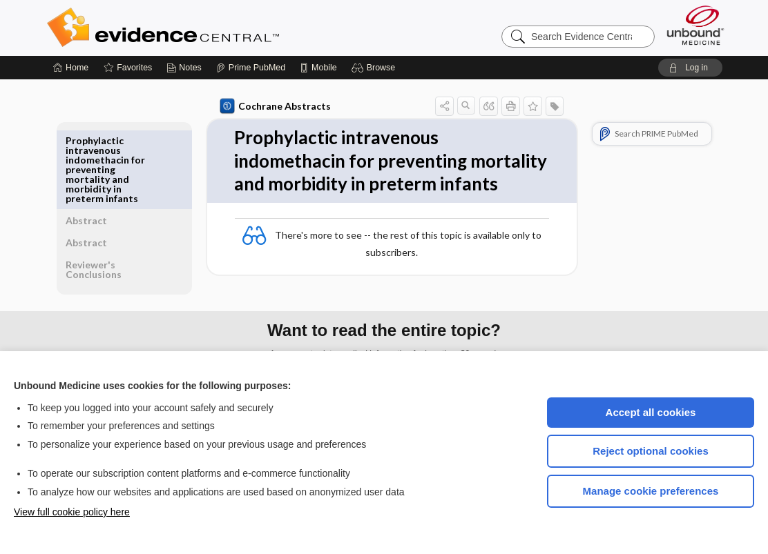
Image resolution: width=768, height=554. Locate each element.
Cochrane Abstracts (273, 106)
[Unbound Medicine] (695, 25)
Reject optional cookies (651, 451)
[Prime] (250, 67)
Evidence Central (218, 27)
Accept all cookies (651, 412)
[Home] (70, 67)
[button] (375, 67)
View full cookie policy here (72, 511)
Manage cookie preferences (651, 491)
